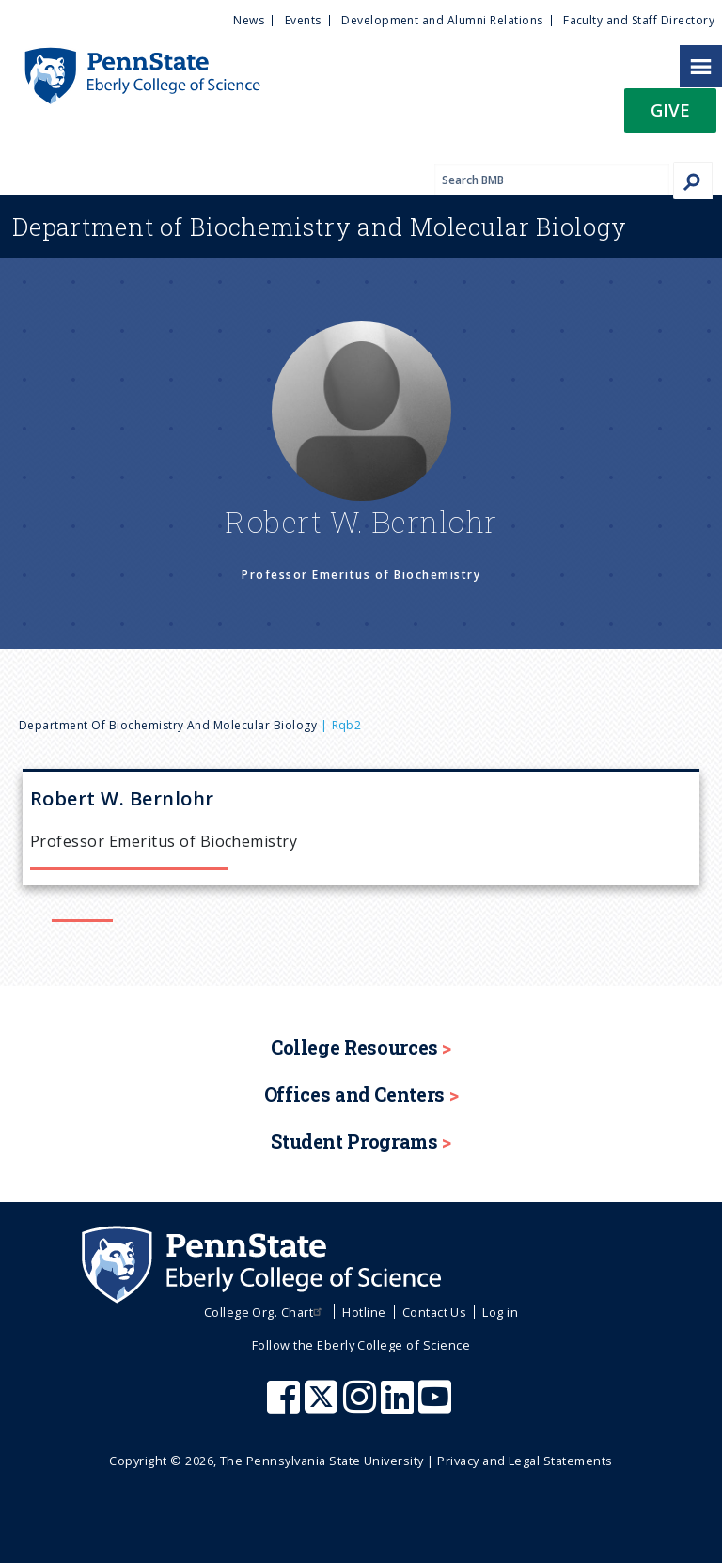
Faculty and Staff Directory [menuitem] (638, 20)
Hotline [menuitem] (363, 1312)
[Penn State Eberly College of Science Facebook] (286, 1406)
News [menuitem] (248, 20)
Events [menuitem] (303, 20)
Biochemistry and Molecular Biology (319, 226)
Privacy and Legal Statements (524, 1460)
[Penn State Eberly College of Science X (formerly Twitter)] (323, 1406)
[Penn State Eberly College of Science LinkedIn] (399, 1406)
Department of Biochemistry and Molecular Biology (168, 725)
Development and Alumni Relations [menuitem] (441, 20)
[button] (670, 116)
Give (670, 109)
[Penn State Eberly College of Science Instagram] (362, 1406)
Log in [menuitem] (500, 1312)
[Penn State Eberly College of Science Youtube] (436, 1406)
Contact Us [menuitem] (434, 1312)
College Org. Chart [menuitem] (265, 1312)
